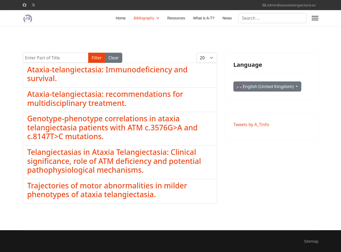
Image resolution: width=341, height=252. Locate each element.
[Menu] (315, 18)
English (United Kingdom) (266, 86)
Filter (97, 58)
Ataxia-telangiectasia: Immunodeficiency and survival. (107, 74)
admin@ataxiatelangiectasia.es (291, 5)
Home (121, 18)
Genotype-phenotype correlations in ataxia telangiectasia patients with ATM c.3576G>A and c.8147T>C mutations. (112, 127)
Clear (113, 58)
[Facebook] (24, 4)
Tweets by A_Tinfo (251, 124)
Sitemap (311, 241)
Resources (176, 18)
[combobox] (272, 18)
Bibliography (144, 18)
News (227, 18)
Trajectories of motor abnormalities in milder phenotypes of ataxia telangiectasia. (107, 190)
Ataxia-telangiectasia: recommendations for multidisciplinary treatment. (105, 98)
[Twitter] (33, 4)
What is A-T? (203, 18)
